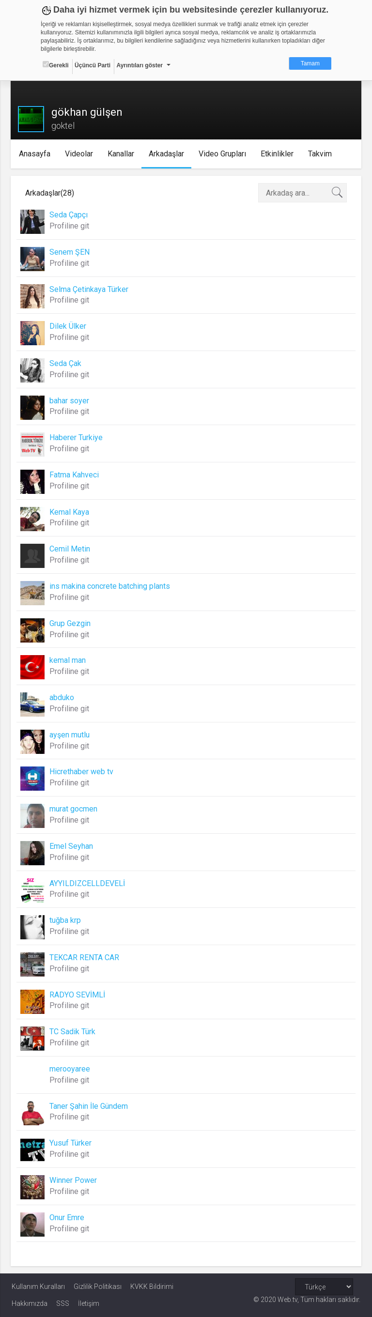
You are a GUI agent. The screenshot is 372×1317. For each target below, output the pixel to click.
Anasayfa (36, 153)
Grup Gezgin (71, 623)
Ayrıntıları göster (139, 65)
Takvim (321, 153)
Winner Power (74, 1180)
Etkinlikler (278, 153)
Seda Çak (66, 363)
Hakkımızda (29, 1303)
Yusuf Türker (71, 1143)
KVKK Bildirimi (151, 1286)
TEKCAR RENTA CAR (85, 957)
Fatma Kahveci (75, 474)
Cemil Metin (70, 548)
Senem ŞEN (70, 252)
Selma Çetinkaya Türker (89, 289)
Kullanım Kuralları (38, 1286)
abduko (62, 697)
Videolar (80, 153)
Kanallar (122, 153)
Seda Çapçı (69, 214)
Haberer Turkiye (77, 437)
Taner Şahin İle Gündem (89, 1106)
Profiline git (70, 225)
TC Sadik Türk (73, 1031)
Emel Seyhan (72, 846)
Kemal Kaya (70, 512)
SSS (62, 1303)
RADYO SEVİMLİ (78, 994)
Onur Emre (67, 1217)
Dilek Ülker (68, 326)
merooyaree (70, 1068)
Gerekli (56, 65)
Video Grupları (224, 153)
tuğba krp (66, 920)
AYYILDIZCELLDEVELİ (88, 883)
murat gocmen (74, 808)
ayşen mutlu (70, 734)
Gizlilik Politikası (98, 1286)
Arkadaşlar (168, 153)
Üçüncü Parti (92, 65)
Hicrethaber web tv (82, 771)
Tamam (310, 63)
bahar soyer (70, 400)
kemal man (68, 660)
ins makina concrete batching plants (110, 586)
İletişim (88, 1303)
